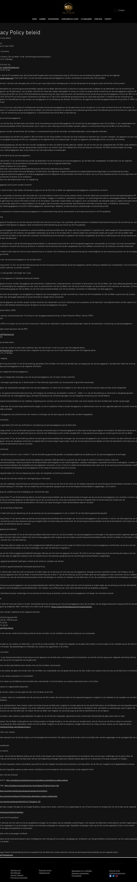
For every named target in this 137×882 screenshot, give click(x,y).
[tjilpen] (113, 876)
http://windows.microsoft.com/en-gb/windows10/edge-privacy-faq (32, 785)
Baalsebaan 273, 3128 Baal (82, 871)
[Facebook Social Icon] (110, 876)
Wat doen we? (16, 871)
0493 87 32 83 (114, 871)
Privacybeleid (76, 876)
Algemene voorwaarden (80, 873)
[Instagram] (117, 876)
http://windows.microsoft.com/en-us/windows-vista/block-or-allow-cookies (37, 780)
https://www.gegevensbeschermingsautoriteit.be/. (71, 607)
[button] (129, 10)
